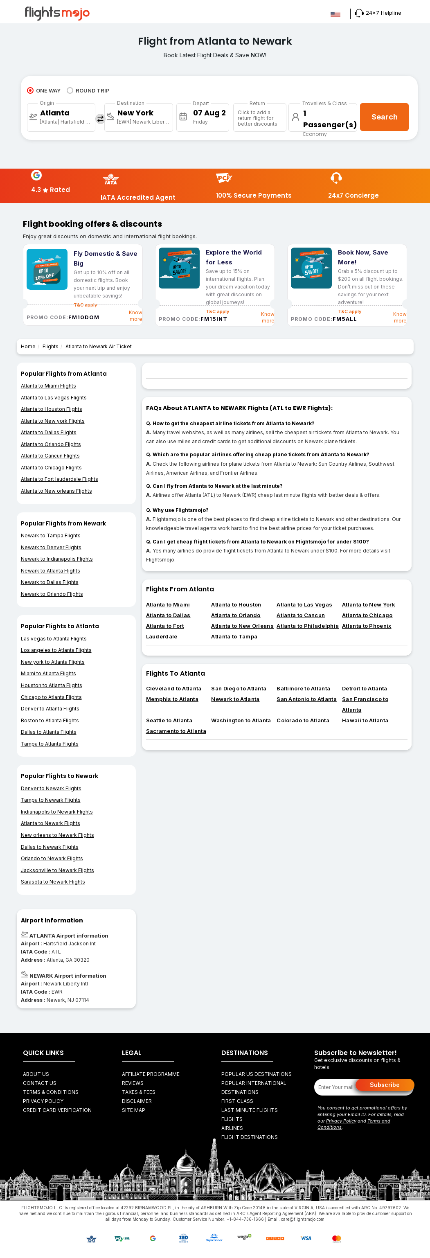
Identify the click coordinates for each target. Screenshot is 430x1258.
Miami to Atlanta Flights (48, 673)
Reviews (133, 1083)
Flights (51, 346)
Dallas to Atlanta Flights (49, 732)
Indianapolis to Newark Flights (57, 812)
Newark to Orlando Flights (52, 594)
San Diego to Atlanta (238, 688)
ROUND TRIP (88, 90)
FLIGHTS (232, 1119)
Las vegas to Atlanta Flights (54, 639)
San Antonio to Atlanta (307, 699)
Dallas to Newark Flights (50, 847)
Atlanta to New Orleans (242, 625)
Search (384, 117)
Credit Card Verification (57, 1110)
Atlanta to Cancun (301, 615)
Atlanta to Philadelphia (308, 625)
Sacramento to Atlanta (176, 731)
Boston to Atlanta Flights (50, 720)
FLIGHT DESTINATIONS (249, 1137)
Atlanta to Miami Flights (48, 386)
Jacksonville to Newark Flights (57, 870)
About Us (36, 1074)
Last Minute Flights (249, 1110)
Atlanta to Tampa (234, 636)
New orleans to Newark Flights (57, 835)
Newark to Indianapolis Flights (57, 559)
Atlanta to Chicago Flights (51, 467)
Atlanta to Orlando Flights (51, 444)
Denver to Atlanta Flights (50, 709)
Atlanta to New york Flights (53, 421)
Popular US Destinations (256, 1074)
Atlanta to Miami (168, 604)
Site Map (133, 1110)
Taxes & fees (138, 1092)
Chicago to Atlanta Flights (51, 697)
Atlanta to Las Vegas (304, 604)
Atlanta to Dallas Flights (49, 432)
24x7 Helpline (378, 12)
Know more (135, 315)
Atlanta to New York (368, 604)
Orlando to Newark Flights (52, 858)
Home (28, 346)
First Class (237, 1101)
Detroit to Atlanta (364, 688)
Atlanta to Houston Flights (51, 409)
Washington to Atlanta (241, 720)
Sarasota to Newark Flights (53, 882)
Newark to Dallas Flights (50, 582)
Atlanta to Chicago (367, 615)
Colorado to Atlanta (303, 720)
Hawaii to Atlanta (365, 720)
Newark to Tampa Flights (51, 535)
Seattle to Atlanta (169, 720)
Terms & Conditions (51, 1092)
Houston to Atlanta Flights (51, 685)
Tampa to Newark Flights (51, 800)
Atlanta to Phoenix (366, 625)
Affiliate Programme (151, 1074)
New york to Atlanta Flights (53, 662)
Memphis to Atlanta (172, 699)
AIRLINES (232, 1128)
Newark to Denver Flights (51, 547)
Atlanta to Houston (236, 604)
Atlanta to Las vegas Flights (54, 398)
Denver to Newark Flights (51, 788)
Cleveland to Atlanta (174, 688)
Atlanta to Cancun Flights (50, 456)
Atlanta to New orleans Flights (56, 491)
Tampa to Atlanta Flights (50, 744)
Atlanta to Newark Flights (50, 823)
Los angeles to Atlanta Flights (56, 650)
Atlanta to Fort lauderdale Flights (59, 479)
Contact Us (39, 1083)
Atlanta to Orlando (235, 615)
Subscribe (385, 1084)
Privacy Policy (43, 1101)
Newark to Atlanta (235, 699)
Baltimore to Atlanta (303, 688)
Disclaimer (137, 1101)
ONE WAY (44, 90)
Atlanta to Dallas (168, 615)
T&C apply (217, 311)
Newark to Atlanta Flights (50, 571)
